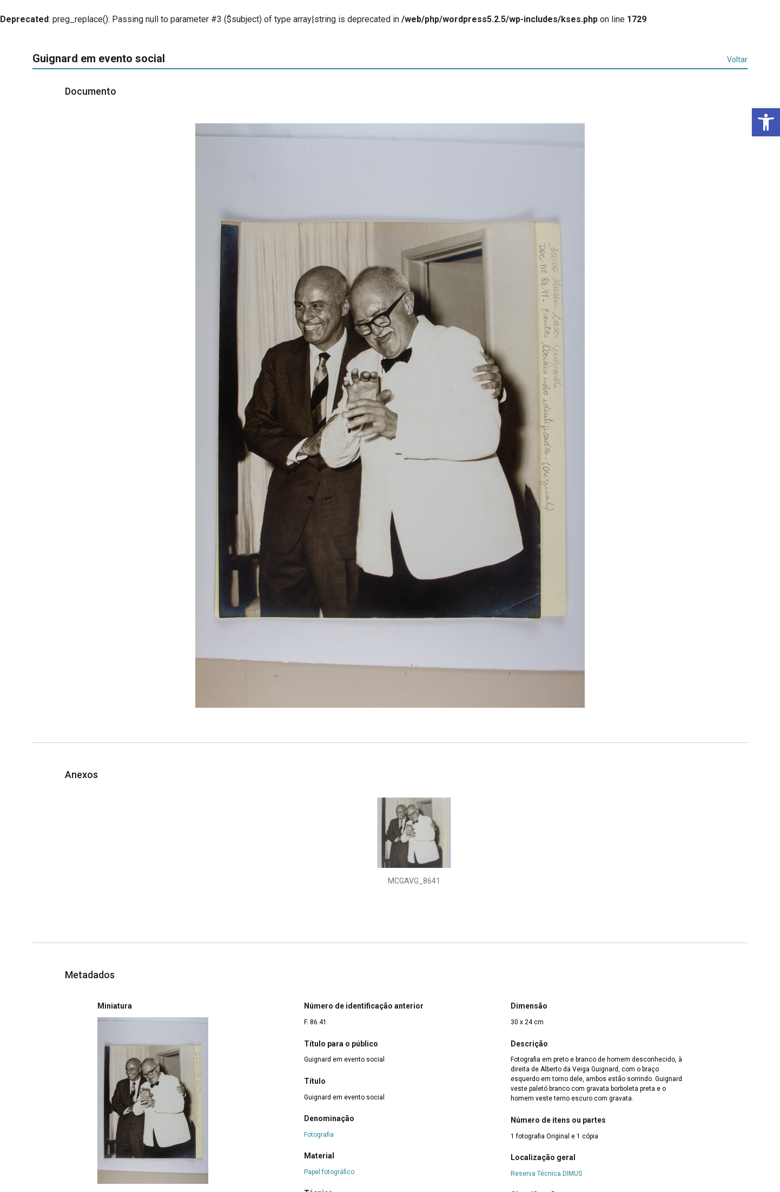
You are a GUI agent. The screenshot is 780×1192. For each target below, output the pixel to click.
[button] (766, 122)
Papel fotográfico (329, 1172)
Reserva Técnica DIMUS (546, 1173)
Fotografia (319, 1134)
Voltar (737, 59)
